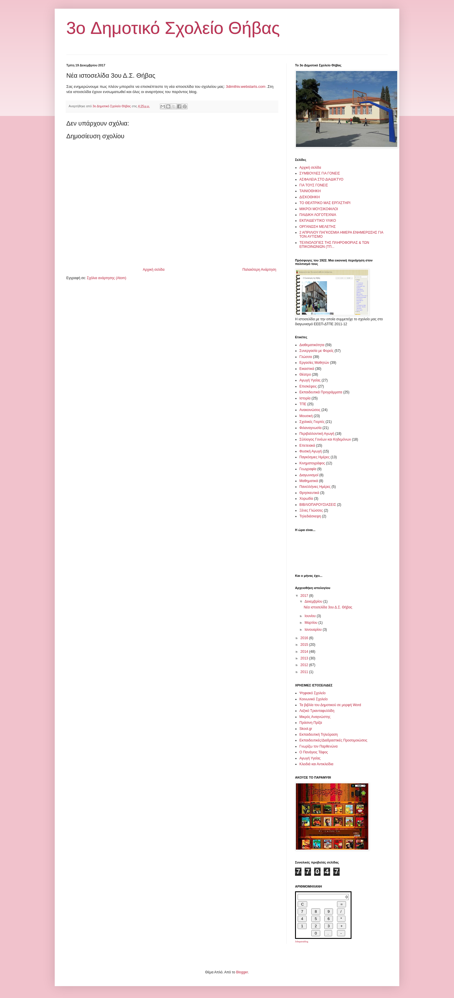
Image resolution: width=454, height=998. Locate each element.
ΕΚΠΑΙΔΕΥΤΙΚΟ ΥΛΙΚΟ (317, 221)
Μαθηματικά (308, 481)
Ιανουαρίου (314, 630)
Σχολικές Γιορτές (312, 422)
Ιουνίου (311, 616)
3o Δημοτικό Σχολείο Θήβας (173, 28)
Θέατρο (305, 374)
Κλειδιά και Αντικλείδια (316, 764)
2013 (305, 658)
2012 (305, 665)
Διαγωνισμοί (308, 475)
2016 (305, 638)
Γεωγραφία (307, 469)
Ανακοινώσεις (310, 410)
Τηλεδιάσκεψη (310, 516)
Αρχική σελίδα (153, 270)
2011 (305, 672)
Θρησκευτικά (309, 493)
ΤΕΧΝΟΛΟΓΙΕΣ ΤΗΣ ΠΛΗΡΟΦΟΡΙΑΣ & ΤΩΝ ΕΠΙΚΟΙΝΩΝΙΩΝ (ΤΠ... (334, 245)
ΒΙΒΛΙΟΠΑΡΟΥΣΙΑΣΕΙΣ (317, 505)
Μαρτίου (311, 623)
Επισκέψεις (308, 386)
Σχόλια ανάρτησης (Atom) (106, 278)
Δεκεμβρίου (314, 601)
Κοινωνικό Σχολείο (313, 699)
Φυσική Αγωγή (310, 451)
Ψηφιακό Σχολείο (312, 693)
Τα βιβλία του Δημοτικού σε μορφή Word (330, 705)
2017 (305, 596)
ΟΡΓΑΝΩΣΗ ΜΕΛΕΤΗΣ (317, 227)
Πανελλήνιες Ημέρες (315, 487)
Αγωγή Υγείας (310, 380)
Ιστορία (304, 398)
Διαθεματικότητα (311, 345)
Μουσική (306, 416)
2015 (305, 645)
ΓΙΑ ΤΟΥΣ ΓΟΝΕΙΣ (313, 185)
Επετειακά (307, 445)
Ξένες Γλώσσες (311, 510)
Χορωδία (306, 499)
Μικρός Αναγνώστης (314, 717)
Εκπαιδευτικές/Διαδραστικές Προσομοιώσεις (333, 740)
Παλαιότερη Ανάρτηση (259, 270)
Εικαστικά (306, 369)
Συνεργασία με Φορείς (316, 351)
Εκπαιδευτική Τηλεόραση (318, 734)
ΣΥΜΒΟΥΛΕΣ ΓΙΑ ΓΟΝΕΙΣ (319, 173)
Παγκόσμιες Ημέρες (314, 457)
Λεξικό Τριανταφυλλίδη (316, 711)
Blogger (242, 972)
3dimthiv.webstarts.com (246, 86)
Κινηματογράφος (312, 463)
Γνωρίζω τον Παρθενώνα (318, 746)
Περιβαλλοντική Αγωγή (316, 434)
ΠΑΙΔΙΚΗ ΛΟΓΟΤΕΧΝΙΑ (317, 215)
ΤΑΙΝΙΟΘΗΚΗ (310, 191)
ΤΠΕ (302, 404)
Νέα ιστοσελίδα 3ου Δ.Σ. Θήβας (328, 607)
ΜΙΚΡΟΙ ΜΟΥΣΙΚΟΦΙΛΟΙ (318, 209)
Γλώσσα (305, 357)
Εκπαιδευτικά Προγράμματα (320, 392)
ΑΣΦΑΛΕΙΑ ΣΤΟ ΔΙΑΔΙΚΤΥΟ (321, 179)
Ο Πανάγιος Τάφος (313, 752)
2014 (305, 652)
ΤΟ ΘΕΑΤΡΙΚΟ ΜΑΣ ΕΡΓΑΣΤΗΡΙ (324, 203)
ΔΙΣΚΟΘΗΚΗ (309, 197)
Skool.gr (305, 729)
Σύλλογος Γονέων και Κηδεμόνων (325, 439)
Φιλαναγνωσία (310, 428)
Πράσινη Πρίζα (310, 723)
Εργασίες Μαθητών (314, 363)
